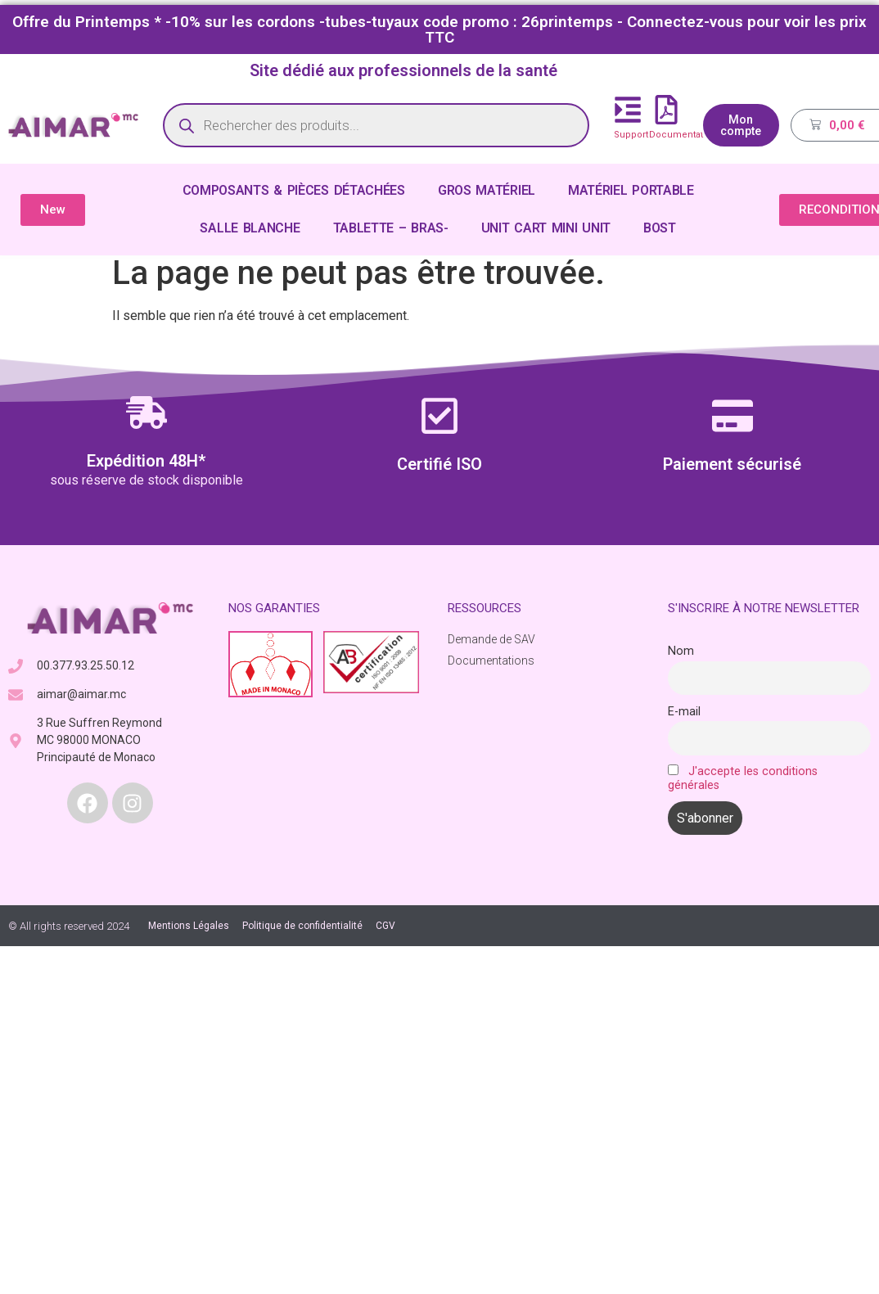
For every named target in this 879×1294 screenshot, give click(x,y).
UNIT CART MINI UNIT (546, 228)
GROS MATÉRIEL (486, 190)
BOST (659, 228)
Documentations (685, 134)
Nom (681, 651)
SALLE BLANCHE (250, 228)
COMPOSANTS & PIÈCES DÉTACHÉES (294, 190)
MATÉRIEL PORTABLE (631, 190)
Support (631, 134)
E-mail (684, 712)
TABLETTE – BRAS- (391, 228)
